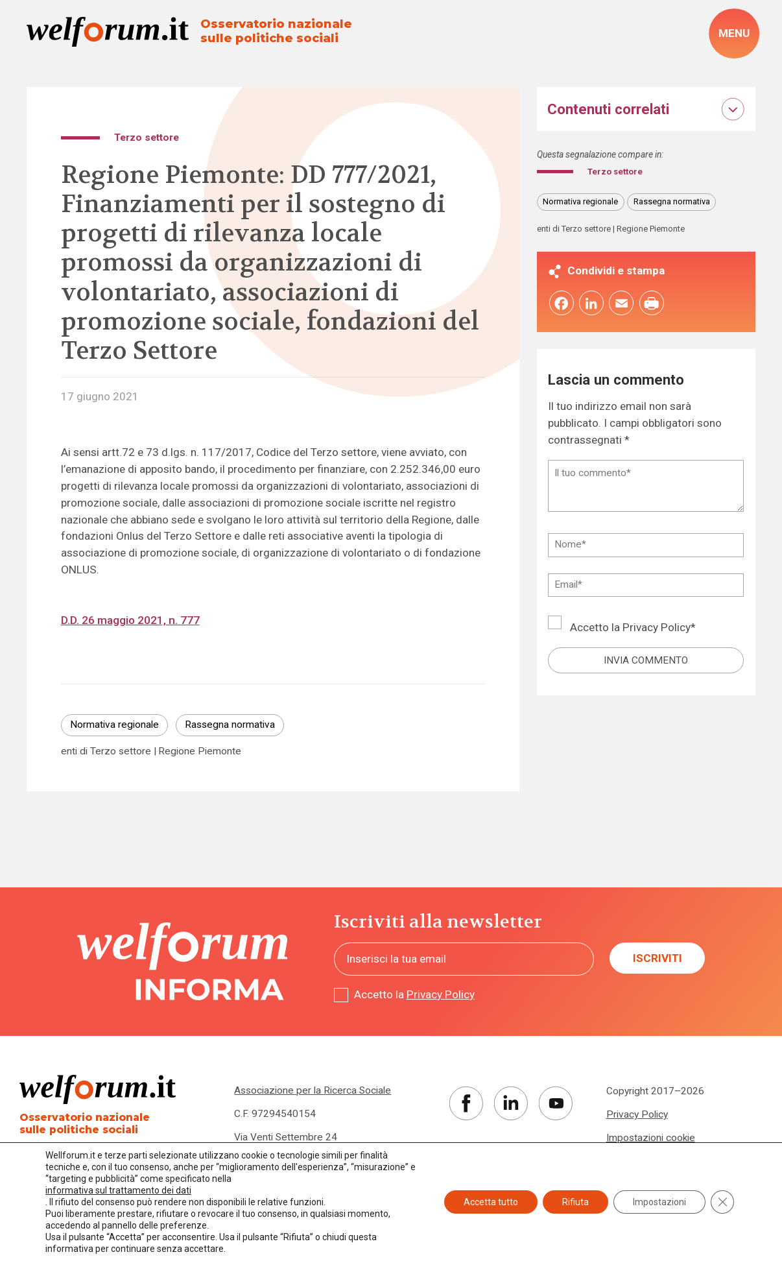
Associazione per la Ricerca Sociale (312, 1090)
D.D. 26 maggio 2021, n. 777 (130, 620)
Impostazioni (659, 1202)
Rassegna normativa (230, 724)
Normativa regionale (114, 724)
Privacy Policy (656, 629)
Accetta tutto (491, 1202)
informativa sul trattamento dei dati (118, 1190)
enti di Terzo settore (106, 752)
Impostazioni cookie (650, 1138)
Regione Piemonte (199, 752)
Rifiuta (575, 1202)
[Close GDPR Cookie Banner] (722, 1202)
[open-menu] (734, 34)
